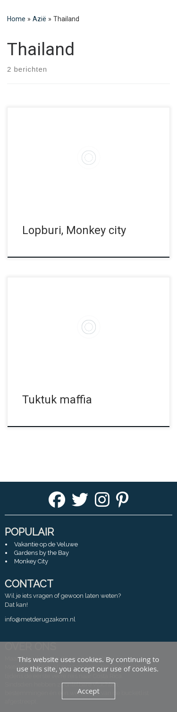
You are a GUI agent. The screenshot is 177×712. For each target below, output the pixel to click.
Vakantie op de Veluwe (46, 544)
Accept (88, 690)
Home (16, 19)
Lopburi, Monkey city (74, 230)
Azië (39, 19)
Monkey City (31, 561)
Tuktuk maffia (57, 399)
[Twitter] (80, 503)
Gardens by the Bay (41, 552)
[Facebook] (57, 503)
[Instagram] (102, 503)
